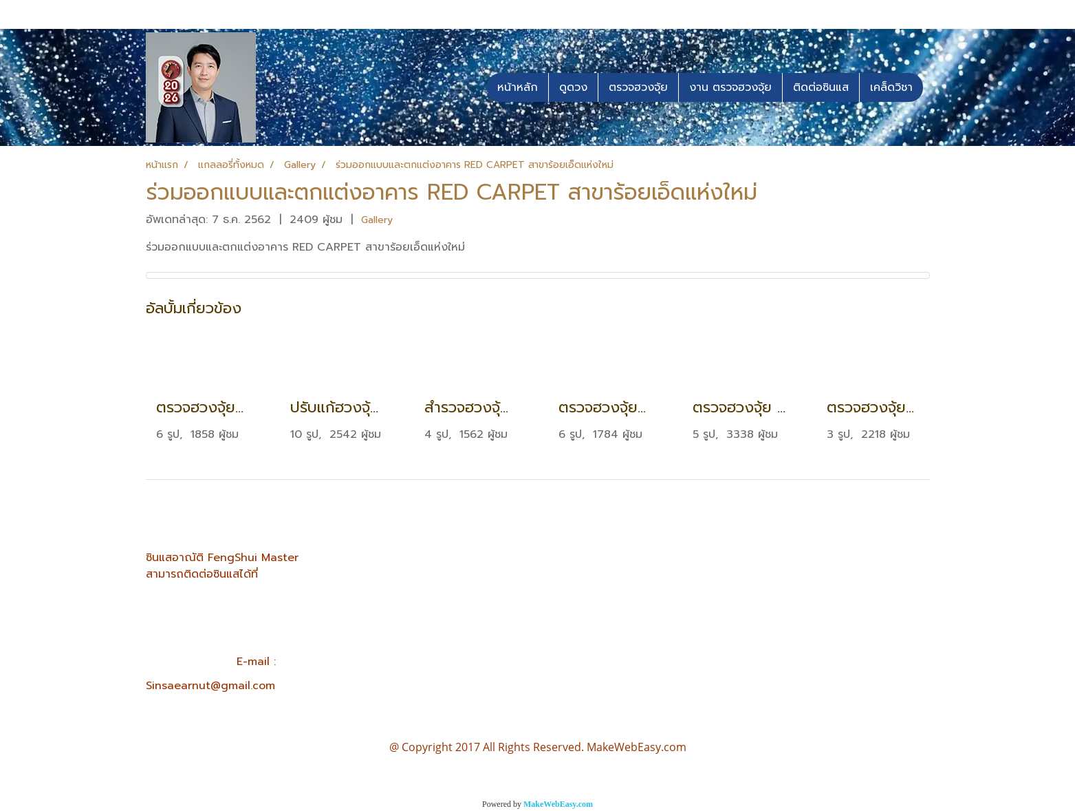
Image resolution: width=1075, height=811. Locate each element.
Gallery (377, 220)
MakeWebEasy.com (558, 804)
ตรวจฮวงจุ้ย (638, 87)
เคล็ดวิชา (891, 87)
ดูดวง (573, 87)
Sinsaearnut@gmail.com (210, 685)
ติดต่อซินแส (821, 87)
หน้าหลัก (517, 87)
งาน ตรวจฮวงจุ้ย (730, 87)
